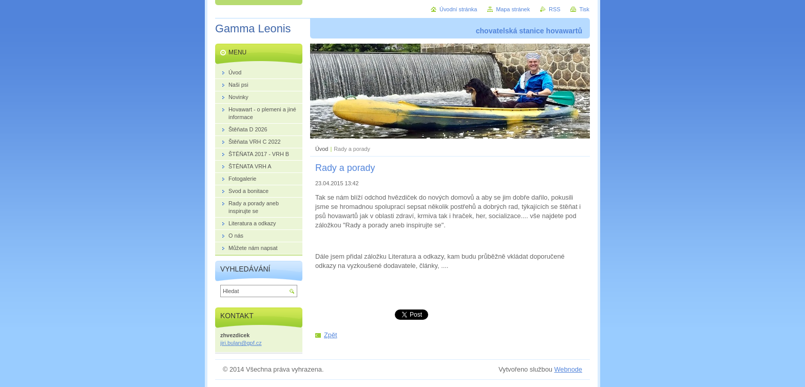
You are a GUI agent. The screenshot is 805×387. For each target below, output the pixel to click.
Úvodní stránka (458, 9)
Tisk (584, 9)
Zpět (330, 335)
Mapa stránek (513, 9)
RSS (554, 9)
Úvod (321, 149)
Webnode (568, 369)
